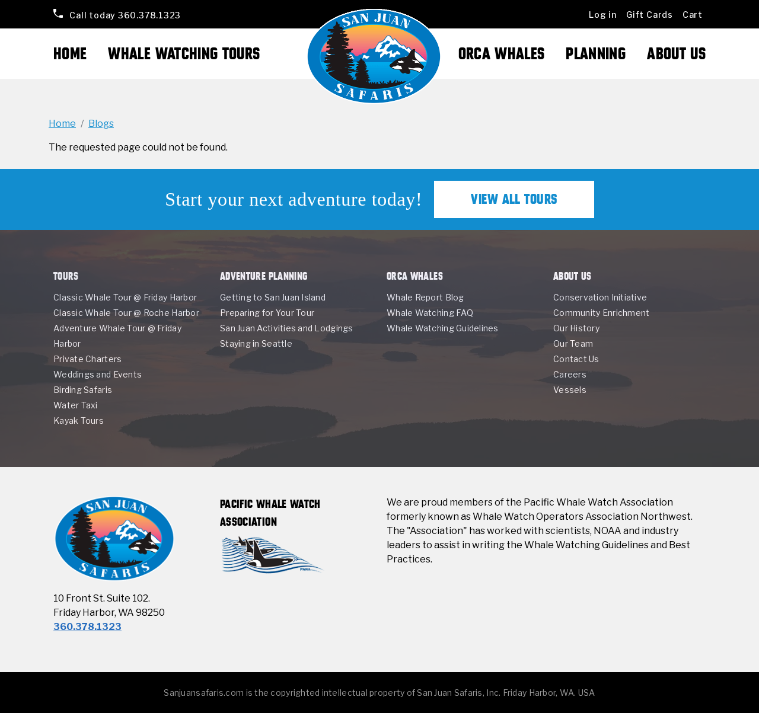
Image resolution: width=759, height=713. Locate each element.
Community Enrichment (601, 313)
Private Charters (87, 359)
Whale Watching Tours (184, 53)
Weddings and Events (97, 374)
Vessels (569, 390)
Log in (603, 14)
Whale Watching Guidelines (443, 328)
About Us (676, 53)
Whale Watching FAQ (430, 313)
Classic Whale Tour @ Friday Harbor (125, 297)
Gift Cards (649, 14)
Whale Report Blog (425, 297)
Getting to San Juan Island (273, 297)
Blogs (101, 123)
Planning (596, 53)
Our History (576, 328)
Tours (66, 276)
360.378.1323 (124, 14)
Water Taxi (75, 405)
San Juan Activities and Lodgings (286, 328)
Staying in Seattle (256, 343)
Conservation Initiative (600, 297)
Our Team (573, 343)
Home (70, 53)
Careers (569, 374)
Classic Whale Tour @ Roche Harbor (126, 313)
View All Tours (514, 199)
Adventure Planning (263, 276)
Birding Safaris (82, 390)
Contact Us (576, 359)
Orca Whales (501, 53)
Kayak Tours (78, 420)
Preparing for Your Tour (267, 313)
